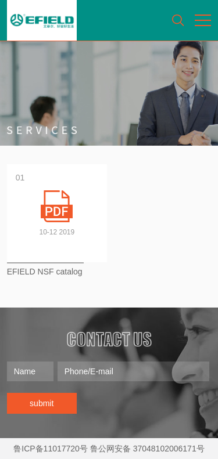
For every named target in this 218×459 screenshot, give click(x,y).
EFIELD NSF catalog (45, 271)
